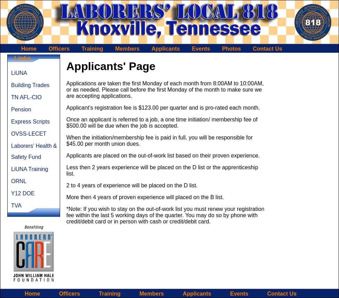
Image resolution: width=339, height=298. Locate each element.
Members (127, 49)
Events (201, 49)
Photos (231, 49)
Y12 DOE (23, 193)
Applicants (165, 49)
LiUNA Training (29, 169)
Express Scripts (30, 122)
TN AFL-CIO (26, 97)
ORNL (18, 181)
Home (28, 49)
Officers (59, 49)
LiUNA (19, 73)
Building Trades (30, 85)
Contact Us (267, 49)
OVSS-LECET (28, 134)
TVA (16, 205)
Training (92, 49)
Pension (21, 109)
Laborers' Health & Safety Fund (34, 151)
